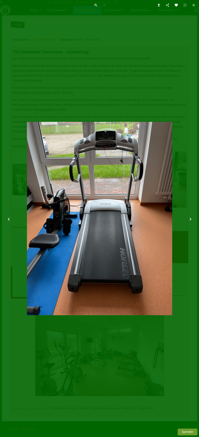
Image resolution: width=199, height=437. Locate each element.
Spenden (187, 431)
